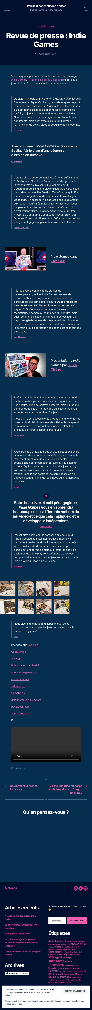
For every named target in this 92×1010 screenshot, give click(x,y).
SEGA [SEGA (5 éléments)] (84, 971)
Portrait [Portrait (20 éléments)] (53, 970)
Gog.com (32, 644)
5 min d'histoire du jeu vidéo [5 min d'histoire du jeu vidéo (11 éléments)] (62, 941)
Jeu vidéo (41, 26)
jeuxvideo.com (20, 337)
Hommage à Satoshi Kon (17, 933)
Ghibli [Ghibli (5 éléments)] (66, 952)
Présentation (18, 665)
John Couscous (20, 713)
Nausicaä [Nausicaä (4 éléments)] (76, 968)
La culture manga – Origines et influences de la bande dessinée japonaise (21, 942)
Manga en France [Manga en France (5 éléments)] (71, 965)
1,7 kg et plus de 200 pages (44, 79)
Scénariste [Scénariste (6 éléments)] (76, 971)
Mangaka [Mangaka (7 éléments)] (52, 968)
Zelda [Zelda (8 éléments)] (78, 980)
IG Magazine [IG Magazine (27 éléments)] (56, 957)
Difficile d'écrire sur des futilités (46, 6)
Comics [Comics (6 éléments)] (64, 944)
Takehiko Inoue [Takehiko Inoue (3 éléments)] (76, 977)
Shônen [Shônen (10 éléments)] (78, 974)
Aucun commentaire (48, 54)
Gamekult (58, 261)
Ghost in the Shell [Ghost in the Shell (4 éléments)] (76, 952)
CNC (16, 637)
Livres (52, 26)
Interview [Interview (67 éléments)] (56, 965)
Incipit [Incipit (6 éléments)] (68, 958)
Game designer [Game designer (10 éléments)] (55, 952)
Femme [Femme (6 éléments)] (51, 949)
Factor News (19, 435)
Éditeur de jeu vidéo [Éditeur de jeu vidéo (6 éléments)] (56, 982)
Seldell (35, 665)
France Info (18, 130)
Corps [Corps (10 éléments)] (58, 946)
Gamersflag (18, 692)
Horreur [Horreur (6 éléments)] (77, 954)
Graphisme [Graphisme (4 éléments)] (52, 954)
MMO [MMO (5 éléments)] (60, 968)
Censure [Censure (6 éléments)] (81, 941)
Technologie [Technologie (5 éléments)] (53, 980)
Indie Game (20, 768)
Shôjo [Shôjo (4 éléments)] (72, 974)
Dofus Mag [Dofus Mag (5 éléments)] (66, 947)
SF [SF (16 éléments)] (49, 973)
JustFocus (18, 567)
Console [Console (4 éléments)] (51, 947)
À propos (11, 888)
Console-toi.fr (46, 526)
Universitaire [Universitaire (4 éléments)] (70, 980)
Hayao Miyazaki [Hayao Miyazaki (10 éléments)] (65, 954)
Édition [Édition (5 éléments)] (68, 982)
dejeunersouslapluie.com (26, 699)
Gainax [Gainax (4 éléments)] (74, 949)
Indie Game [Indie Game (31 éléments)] (56, 961)
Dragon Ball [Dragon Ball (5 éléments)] (76, 947)
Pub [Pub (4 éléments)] (60, 971)
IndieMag (17, 487)
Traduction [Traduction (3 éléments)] (62, 980)
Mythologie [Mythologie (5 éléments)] (67, 968)
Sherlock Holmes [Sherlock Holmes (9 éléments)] (60, 974)
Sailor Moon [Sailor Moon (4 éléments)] (67, 971)
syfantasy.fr (18, 686)
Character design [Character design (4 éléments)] (54, 944)
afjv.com (16, 658)
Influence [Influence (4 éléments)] (68, 961)
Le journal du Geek (21, 228)
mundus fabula (20, 679)
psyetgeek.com (20, 706)
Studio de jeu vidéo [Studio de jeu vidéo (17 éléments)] (59, 976)
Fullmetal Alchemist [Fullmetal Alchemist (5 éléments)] (63, 949)
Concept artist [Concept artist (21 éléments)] (77, 943)
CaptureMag (18, 651)
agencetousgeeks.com (24, 672)
